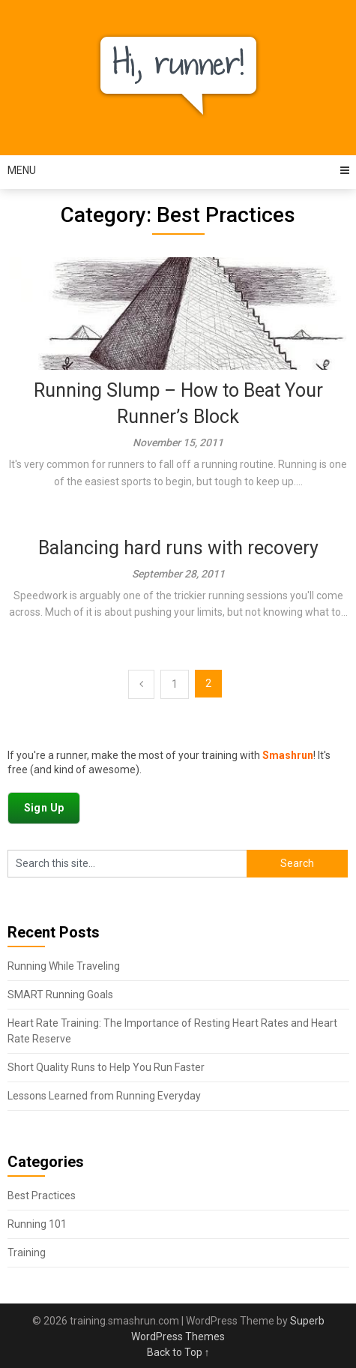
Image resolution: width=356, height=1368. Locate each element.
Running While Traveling (63, 966)
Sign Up (44, 808)
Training (26, 1252)
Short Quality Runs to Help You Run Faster (106, 1067)
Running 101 (37, 1224)
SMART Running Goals (60, 994)
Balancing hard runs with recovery (178, 548)
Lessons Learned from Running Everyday (104, 1096)
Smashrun (287, 755)
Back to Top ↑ (178, 1352)
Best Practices (41, 1196)
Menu (21, 170)
